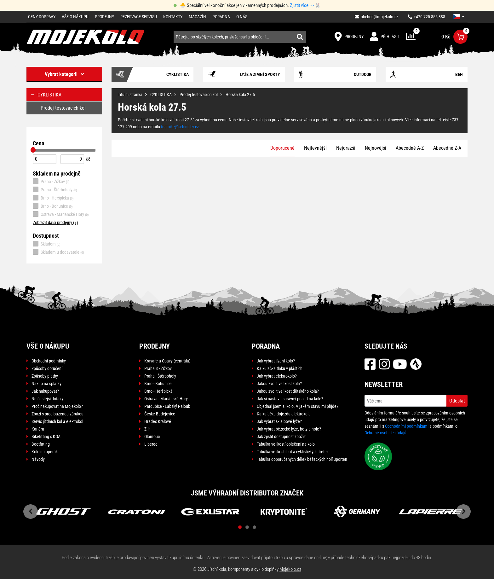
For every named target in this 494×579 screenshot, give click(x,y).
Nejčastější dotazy (47, 398)
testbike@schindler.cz (180, 126)
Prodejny (104, 16)
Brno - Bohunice (53, 206)
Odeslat (457, 401)
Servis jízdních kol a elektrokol (57, 421)
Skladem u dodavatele (58, 252)
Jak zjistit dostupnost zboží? (281, 436)
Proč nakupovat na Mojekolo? (57, 406)
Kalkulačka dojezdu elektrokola (284, 413)
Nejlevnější (315, 148)
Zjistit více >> (302, 5)
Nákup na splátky (46, 383)
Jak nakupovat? (45, 391)
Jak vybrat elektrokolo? (277, 376)
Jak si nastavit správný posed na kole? (290, 398)
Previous (30, 511)
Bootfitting (41, 444)
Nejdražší (345, 148)
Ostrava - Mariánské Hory (61, 214)
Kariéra (38, 428)
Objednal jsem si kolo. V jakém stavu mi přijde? (297, 406)
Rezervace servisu (138, 16)
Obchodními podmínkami (406, 426)
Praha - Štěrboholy (55, 189)
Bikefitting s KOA (46, 436)
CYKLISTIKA (161, 94)
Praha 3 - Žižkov (158, 368)
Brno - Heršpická (53, 197)
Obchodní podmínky (49, 360)
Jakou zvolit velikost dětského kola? (288, 391)
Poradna (221, 16)
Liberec (150, 444)
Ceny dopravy (41, 16)
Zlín (147, 428)
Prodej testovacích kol (199, 94)
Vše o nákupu (75, 16)
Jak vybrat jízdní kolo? (276, 360)
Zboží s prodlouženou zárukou (57, 413)
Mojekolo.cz (290, 569)
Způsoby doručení (47, 368)
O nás (241, 16)
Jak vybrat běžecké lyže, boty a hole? (289, 428)
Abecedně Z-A (447, 148)
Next (463, 511)
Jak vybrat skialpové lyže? (279, 421)
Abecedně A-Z (410, 148)
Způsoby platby (45, 376)
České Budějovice (159, 413)
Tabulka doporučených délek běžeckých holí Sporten (302, 459)
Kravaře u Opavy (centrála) (167, 360)
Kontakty (172, 16)
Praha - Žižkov (51, 181)
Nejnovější (375, 148)
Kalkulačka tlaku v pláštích (279, 368)
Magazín (197, 16)
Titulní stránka (130, 94)
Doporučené (282, 148)
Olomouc (152, 436)
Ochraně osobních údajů (385, 432)
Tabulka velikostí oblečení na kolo (286, 444)
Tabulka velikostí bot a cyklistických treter (292, 451)
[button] (458, 17)
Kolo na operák (45, 451)
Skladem (46, 243)
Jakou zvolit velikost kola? (279, 383)
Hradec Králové (157, 421)
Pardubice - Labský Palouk (167, 406)
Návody (38, 459)
